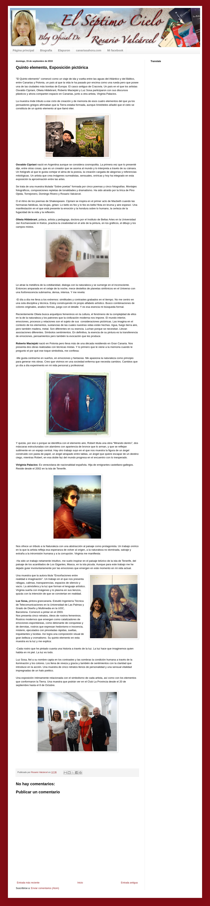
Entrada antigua (129, 882)
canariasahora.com (88, 50)
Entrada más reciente (28, 882)
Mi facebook (115, 50)
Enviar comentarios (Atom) (45, 888)
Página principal (23, 50)
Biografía (46, 50)
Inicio (80, 882)
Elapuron (64, 50)
